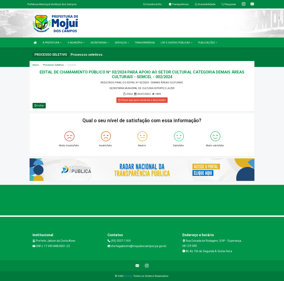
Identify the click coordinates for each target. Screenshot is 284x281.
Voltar (39, 105)
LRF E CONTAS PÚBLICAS (176, 42)
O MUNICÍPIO (76, 42)
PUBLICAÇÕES (207, 42)
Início (36, 64)
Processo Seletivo (53, 64)
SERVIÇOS (122, 42)
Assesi (128, 275)
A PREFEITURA (52, 42)
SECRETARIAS (100, 42)
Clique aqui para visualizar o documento (142, 100)
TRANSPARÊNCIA (145, 42)
